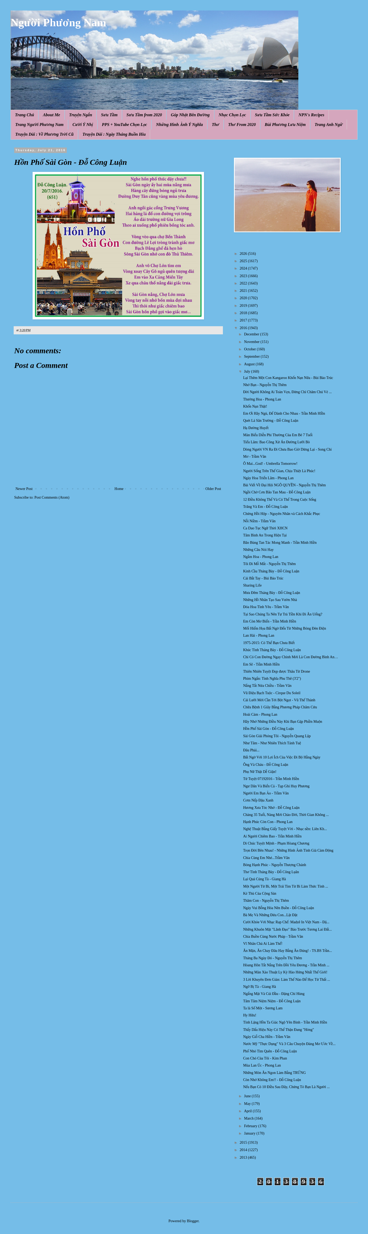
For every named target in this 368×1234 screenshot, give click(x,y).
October (250, 349)
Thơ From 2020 (242, 124)
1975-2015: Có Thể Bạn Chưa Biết (269, 643)
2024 (244, 268)
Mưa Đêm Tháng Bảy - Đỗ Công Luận (271, 593)
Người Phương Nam (58, 23)
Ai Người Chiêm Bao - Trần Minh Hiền (272, 836)
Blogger (192, 1221)
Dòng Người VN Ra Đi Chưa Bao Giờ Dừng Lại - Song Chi (287, 449)
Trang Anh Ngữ (329, 124)
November (252, 342)
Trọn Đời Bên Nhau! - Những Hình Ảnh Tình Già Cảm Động (288, 850)
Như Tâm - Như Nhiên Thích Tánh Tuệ (272, 743)
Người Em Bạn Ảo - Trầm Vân (266, 793)
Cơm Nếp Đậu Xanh (258, 800)
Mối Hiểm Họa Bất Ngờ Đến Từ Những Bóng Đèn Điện (284, 628)
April (248, 1111)
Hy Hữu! (249, 1015)
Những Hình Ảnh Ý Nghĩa (179, 124)
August (249, 364)
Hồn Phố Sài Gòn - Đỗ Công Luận (268, 729)
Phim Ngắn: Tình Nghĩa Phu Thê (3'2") (272, 679)
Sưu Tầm (109, 115)
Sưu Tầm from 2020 (144, 115)
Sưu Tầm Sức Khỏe (272, 115)
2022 (244, 283)
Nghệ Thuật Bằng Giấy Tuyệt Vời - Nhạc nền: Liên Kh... (285, 829)
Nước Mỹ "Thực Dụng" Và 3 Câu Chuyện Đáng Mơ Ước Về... (289, 1044)
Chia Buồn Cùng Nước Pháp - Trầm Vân (273, 936)
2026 (244, 254)
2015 (244, 1143)
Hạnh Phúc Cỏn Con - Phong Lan (268, 822)
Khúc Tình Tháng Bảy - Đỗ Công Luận (272, 650)
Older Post (213, 489)
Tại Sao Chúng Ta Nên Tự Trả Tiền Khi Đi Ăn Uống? (282, 614)
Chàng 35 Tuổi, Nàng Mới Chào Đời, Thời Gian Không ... (286, 815)
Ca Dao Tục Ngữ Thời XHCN (265, 528)
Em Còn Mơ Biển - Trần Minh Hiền (269, 621)
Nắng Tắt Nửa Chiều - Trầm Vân (267, 686)
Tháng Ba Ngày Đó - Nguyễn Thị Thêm (272, 958)
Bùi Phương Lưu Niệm (285, 124)
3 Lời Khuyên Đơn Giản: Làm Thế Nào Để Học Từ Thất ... (286, 980)
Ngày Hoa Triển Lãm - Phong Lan (268, 478)
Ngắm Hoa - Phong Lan (260, 557)
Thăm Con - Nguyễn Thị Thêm (266, 901)
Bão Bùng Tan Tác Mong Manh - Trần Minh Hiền (280, 543)
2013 (244, 1157)
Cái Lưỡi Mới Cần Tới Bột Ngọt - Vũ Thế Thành (279, 700)
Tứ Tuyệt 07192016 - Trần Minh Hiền (271, 779)
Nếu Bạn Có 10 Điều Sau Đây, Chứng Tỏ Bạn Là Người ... (286, 1087)
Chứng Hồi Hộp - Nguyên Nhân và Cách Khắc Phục (281, 514)
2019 (244, 306)
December (252, 334)
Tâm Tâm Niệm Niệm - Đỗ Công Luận (271, 1001)
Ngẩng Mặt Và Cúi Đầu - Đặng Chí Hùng (274, 994)
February (251, 1126)
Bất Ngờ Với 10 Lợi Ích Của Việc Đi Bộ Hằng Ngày (281, 757)
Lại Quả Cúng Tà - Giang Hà (264, 879)
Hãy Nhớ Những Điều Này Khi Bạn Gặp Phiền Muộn (282, 722)
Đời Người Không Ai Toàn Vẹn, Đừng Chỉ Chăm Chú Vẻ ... (287, 392)
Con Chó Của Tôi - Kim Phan (265, 1058)
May (248, 1104)
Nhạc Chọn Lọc (232, 115)
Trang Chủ (24, 115)
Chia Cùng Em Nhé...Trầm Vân (266, 858)
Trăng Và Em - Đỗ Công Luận (265, 507)
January (250, 1133)
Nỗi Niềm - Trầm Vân (259, 521)
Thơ (215, 124)
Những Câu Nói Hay (258, 550)
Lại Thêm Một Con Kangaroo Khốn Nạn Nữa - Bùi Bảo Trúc (288, 378)
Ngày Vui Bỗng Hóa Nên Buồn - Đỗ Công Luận (278, 908)
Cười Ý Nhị (83, 124)
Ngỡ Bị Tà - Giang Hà (259, 987)
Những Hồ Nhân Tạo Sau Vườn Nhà (270, 600)
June (248, 1096)
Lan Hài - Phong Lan (258, 635)
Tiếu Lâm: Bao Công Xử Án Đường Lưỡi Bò (276, 442)
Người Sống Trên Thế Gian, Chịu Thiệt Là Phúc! (279, 471)
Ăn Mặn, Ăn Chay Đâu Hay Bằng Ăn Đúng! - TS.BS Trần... (287, 951)
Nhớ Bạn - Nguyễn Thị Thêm (265, 385)
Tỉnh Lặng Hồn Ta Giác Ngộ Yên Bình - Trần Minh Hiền (285, 1022)
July (247, 371)
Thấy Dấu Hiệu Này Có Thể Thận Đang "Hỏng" (278, 1030)
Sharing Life (252, 585)
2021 (244, 291)
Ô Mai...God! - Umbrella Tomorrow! (270, 464)
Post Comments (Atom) (51, 497)
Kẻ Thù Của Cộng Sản (259, 893)
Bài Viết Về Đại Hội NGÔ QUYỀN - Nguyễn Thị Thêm (284, 485)
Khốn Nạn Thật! (255, 406)
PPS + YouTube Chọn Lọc (124, 124)
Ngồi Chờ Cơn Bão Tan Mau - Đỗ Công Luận (276, 492)
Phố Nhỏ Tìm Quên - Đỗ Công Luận (270, 1051)
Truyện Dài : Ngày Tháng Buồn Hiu (114, 134)
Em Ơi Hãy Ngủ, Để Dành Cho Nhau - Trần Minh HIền (284, 413)
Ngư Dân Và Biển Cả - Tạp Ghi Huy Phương (276, 786)
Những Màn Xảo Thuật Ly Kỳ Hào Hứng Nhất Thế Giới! (285, 972)
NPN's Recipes (311, 115)
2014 (244, 1150)
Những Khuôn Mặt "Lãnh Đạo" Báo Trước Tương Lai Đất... (287, 929)
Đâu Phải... (251, 750)
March (249, 1118)
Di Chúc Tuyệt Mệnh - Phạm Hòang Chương (276, 843)
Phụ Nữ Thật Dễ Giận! (260, 772)
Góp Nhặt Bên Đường (190, 115)
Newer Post (24, 489)
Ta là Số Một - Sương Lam (263, 1008)
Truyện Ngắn (80, 115)
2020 (244, 298)
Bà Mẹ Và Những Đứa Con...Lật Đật (270, 915)
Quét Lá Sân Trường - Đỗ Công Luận (270, 421)
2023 (244, 276)
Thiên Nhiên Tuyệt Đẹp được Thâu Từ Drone (276, 671)
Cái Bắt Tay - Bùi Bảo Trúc (263, 578)
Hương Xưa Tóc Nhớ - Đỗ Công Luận (271, 808)
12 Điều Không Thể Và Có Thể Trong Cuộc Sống (279, 500)
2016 (244, 328)
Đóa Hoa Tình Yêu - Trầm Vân (266, 607)
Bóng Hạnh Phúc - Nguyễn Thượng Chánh (274, 865)
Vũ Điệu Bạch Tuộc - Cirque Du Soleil (271, 693)
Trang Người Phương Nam (39, 124)
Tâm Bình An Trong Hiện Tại (265, 535)
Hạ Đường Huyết (256, 428)
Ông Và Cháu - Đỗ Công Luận (265, 765)
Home (119, 489)
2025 (244, 261)
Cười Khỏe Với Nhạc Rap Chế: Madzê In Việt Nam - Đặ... (286, 922)
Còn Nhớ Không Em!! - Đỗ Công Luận (272, 1080)
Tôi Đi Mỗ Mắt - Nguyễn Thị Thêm (269, 564)
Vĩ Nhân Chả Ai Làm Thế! (262, 944)
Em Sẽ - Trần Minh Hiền (261, 664)
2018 (244, 313)
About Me (51, 115)
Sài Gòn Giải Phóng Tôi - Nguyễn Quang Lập (277, 736)
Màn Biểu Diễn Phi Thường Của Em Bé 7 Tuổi (278, 435)
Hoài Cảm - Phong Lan (260, 714)
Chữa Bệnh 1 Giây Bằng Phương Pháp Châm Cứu (280, 707)
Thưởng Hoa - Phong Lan (262, 399)
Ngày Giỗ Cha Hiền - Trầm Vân (266, 1037)
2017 (244, 320)
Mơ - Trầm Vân (254, 456)
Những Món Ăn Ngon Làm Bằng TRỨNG (274, 1073)
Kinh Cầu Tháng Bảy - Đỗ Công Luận (271, 571)
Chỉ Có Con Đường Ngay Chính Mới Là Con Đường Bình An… (290, 657)
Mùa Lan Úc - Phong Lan (262, 1065)
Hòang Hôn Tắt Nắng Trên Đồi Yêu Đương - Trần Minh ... (286, 965)
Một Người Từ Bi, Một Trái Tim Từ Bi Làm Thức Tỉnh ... (285, 886)
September (252, 356)
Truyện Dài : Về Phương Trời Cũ (44, 134)
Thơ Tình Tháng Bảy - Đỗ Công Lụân (271, 872)
